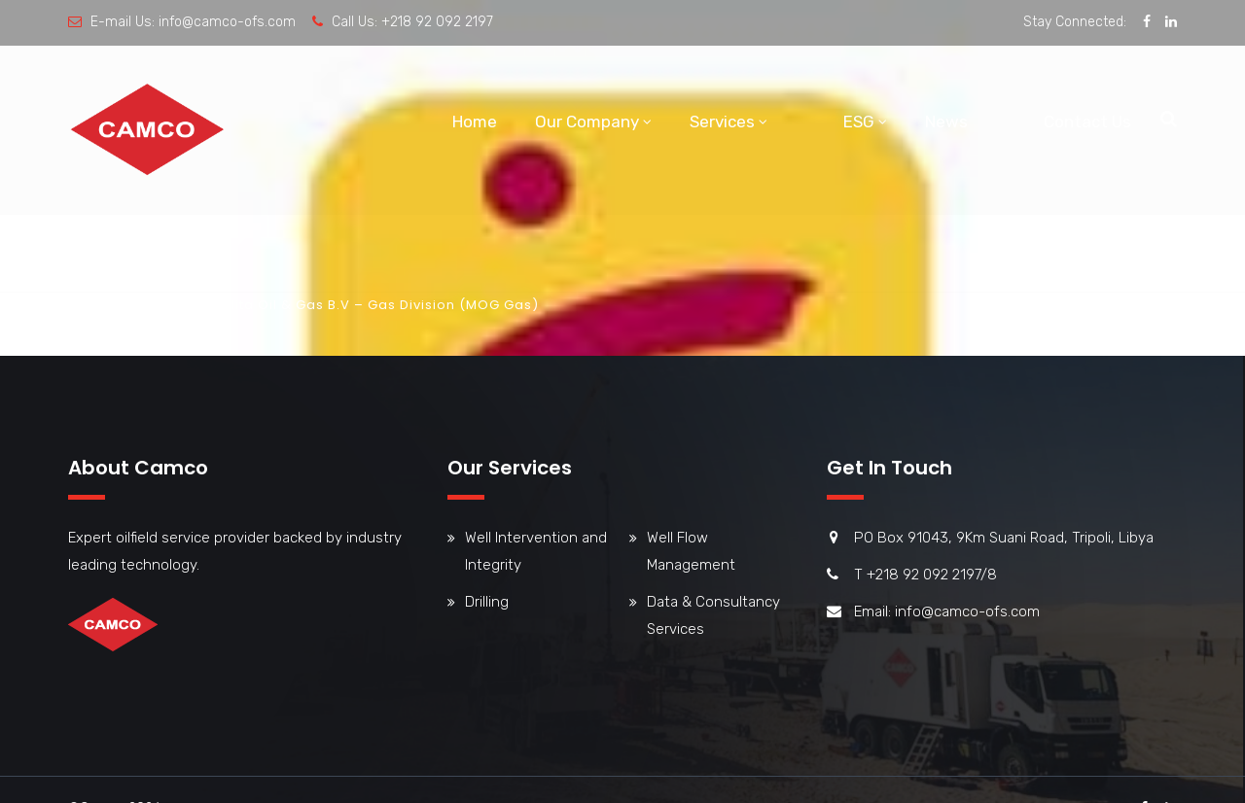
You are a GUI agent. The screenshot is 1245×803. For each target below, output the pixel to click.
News (946, 121)
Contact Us (1087, 121)
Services (722, 121)
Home (474, 121)
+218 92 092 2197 (437, 22)
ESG (858, 121)
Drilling (487, 602)
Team (158, 305)
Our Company (587, 121)
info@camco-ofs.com (227, 22)
